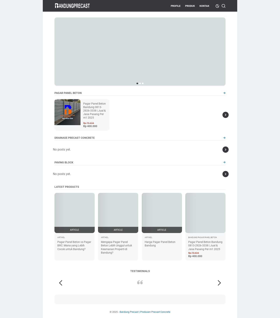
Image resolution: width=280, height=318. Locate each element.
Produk (190, 5)
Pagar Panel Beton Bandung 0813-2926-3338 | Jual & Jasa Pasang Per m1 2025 (94, 110)
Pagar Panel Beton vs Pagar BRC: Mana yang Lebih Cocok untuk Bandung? (74, 245)
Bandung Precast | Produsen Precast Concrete (145, 311)
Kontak (204, 5)
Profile (175, 5)
